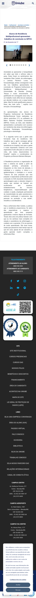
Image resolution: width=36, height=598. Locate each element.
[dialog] (18, 569)
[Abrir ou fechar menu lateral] (3, 3)
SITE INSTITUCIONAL (18, 351)
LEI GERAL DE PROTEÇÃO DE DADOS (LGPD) (18, 403)
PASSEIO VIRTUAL (18, 428)
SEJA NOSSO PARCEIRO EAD (18, 463)
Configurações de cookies (18, 579)
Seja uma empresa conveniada (18, 417)
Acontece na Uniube (23, 25)
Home (5, 25)
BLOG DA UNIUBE (18, 452)
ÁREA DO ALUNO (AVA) (18, 423)
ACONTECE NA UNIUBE (18, 391)
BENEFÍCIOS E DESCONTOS (18, 374)
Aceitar (18, 585)
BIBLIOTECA (18, 446)
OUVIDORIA (18, 440)
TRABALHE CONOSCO (18, 458)
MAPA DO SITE (18, 397)
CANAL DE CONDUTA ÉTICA (18, 475)
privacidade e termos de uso (14, 561)
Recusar (18, 590)
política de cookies (11, 559)
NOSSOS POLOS (18, 368)
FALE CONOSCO (18, 434)
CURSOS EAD (18, 362)
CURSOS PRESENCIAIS (18, 357)
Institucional (12, 25)
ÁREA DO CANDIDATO (18, 386)
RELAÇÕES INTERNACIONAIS (18, 469)
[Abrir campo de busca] (33, 3)
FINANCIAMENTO (18, 380)
